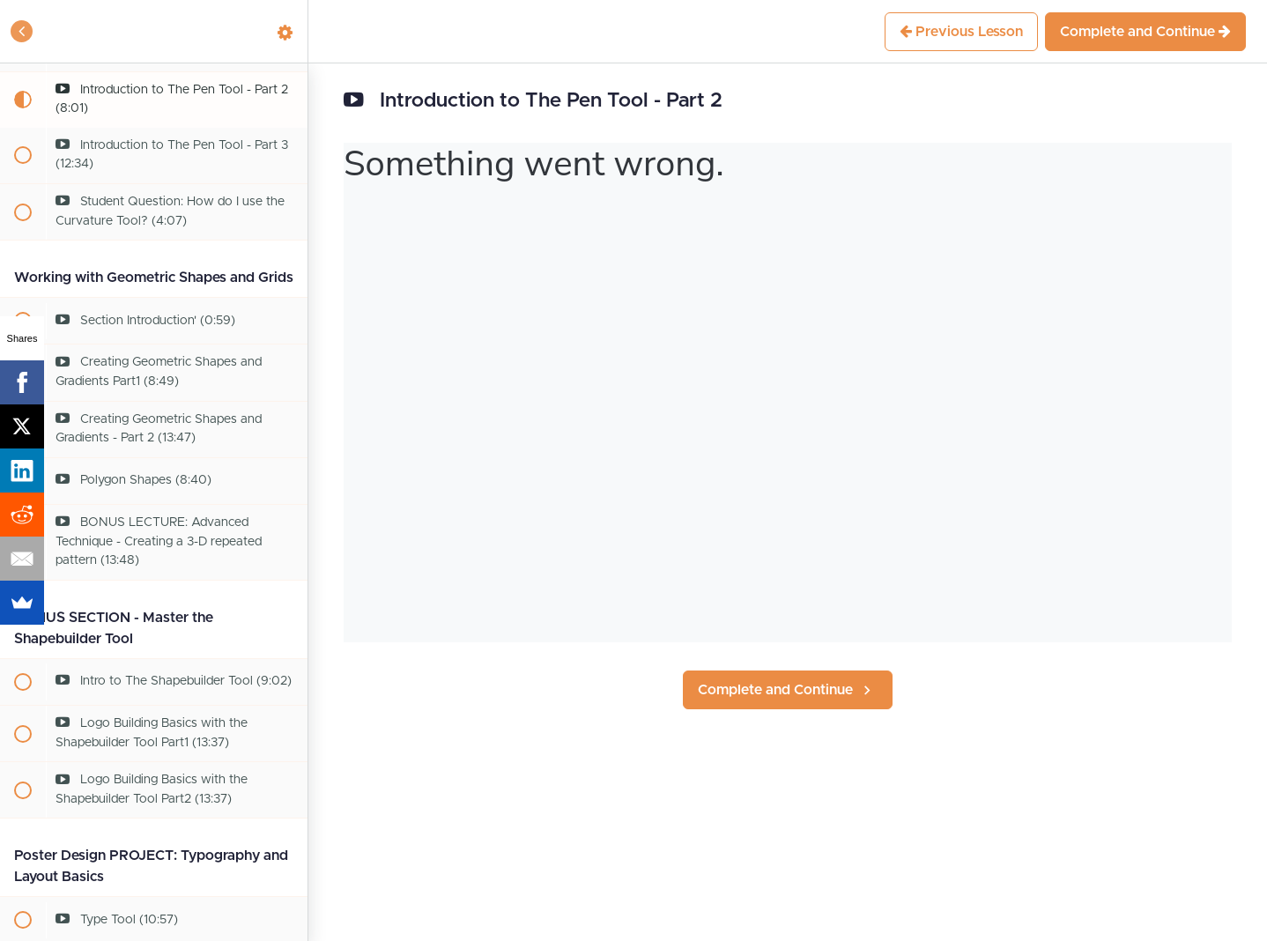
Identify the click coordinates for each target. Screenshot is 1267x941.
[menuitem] (285, 31)
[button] (22, 31)
